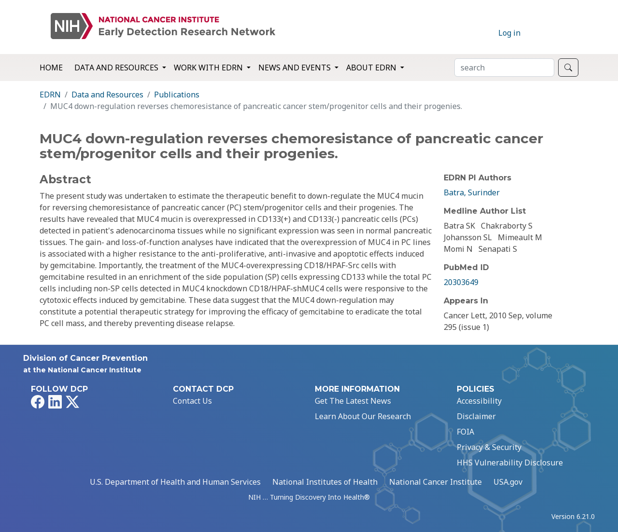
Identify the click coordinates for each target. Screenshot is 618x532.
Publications (176, 94)
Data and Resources (107, 94)
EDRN (50, 94)
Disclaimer (476, 416)
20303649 (461, 282)
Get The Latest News (353, 401)
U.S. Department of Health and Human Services (175, 482)
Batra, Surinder (472, 192)
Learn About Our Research (363, 416)
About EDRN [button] (372, 67)
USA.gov (507, 482)
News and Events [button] (295, 67)
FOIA (465, 431)
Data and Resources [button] (117, 67)
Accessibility (479, 401)
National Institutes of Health (325, 482)
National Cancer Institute (435, 482)
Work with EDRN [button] (209, 67)
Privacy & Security (489, 447)
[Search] (504, 67)
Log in (509, 32)
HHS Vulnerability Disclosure (510, 462)
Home (51, 67)
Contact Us (192, 401)
